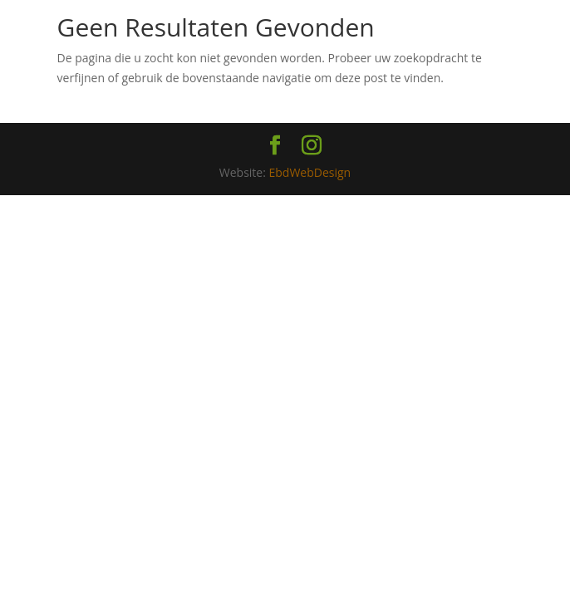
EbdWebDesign (310, 172)
